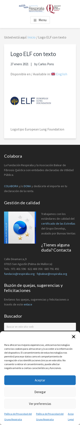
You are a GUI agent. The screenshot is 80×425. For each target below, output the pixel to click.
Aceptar (40, 380)
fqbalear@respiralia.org (52, 274)
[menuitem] (59, 74)
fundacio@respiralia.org (19, 274)
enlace (28, 304)
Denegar (40, 392)
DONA (28, 186)
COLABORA (11, 186)
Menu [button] (43, 20)
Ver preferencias (40, 404)
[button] (73, 337)
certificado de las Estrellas (58, 223)
